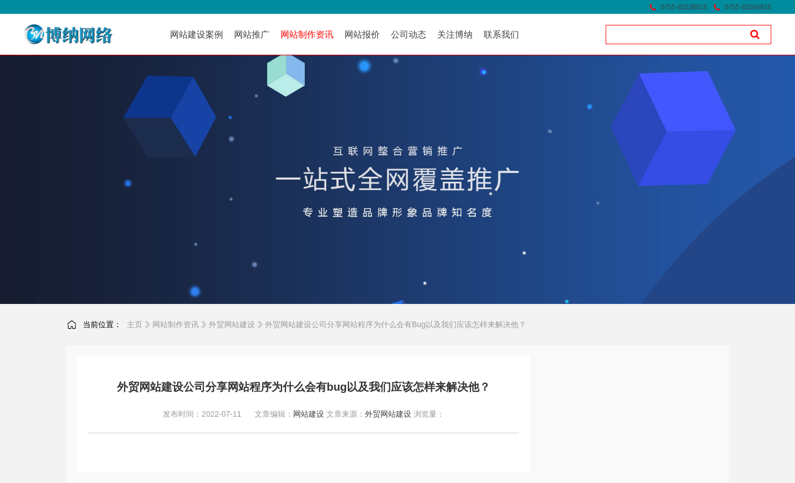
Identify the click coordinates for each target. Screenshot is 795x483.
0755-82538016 (684, 7)
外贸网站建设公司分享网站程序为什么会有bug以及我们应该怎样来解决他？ (395, 324)
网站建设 (308, 414)
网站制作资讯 (175, 324)
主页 (134, 324)
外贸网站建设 (232, 324)
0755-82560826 (748, 7)
